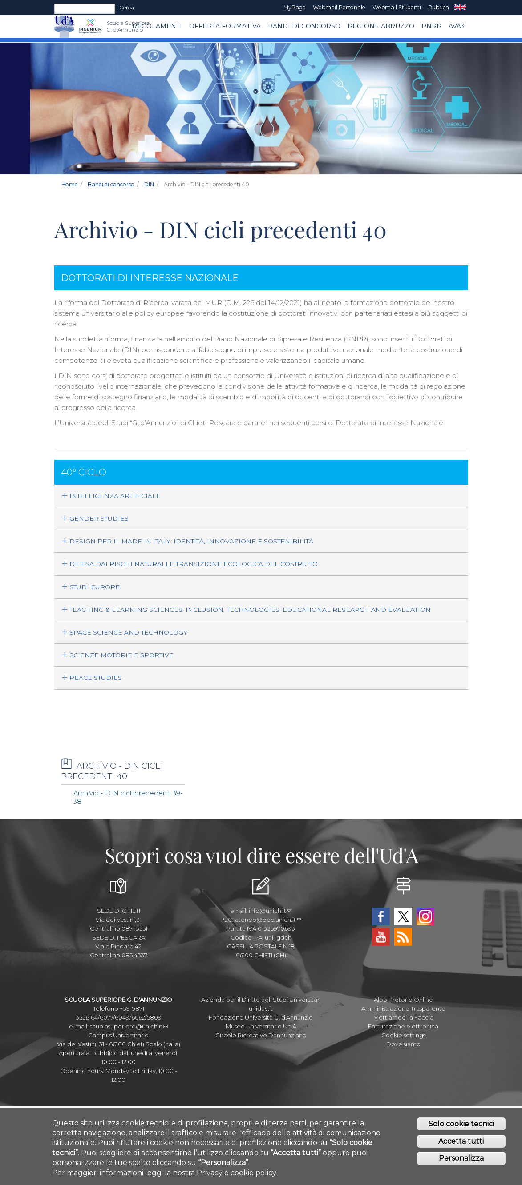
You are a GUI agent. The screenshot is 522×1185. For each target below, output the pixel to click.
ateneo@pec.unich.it (268, 919)
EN (460, 7)
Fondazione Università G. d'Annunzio (261, 1017)
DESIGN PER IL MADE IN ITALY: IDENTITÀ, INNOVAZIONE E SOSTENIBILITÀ (187, 541)
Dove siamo (403, 1044)
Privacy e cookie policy (236, 1173)
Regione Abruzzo (381, 26)
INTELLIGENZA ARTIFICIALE (111, 496)
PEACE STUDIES (91, 678)
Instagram (425, 916)
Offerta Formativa (225, 26)
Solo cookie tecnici (461, 1124)
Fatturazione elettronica (403, 1026)
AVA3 (457, 26)
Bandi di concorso (304, 26)
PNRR (431, 26)
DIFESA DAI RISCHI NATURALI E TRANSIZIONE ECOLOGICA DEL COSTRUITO (189, 564)
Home (69, 184)
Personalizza (461, 1158)
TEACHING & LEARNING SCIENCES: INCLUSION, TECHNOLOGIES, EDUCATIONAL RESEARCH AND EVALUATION (246, 610)
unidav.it (261, 1008)
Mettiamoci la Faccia (403, 1017)
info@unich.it (270, 910)
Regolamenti (157, 26)
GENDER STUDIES (95, 518)
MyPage (294, 7)
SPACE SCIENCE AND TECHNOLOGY (124, 632)
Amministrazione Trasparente (403, 1008)
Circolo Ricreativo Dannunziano (261, 1035)
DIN (149, 184)
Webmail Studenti (396, 7)
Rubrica (438, 7)
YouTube (381, 937)
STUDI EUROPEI (91, 587)
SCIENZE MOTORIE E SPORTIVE (117, 655)
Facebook (381, 916)
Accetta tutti (461, 1141)
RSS (403, 937)
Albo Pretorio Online (403, 999)
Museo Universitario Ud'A (261, 1026)
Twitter (403, 916)
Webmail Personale (339, 7)
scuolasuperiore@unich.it (129, 1026)
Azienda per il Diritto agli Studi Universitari (261, 999)
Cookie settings (403, 1035)
